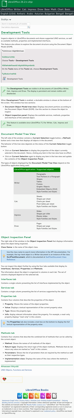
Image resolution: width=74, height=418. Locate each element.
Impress (32, 9)
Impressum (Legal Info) (10, 400)
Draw (40, 9)
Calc (24, 9)
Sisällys (4, 19)
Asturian (38, 13)
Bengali (60, 13)
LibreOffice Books (37, 389)
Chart (60, 9)
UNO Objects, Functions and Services (16, 370)
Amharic (21, 13)
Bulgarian (50, 13)
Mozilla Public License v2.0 (36, 405)
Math (53, 9)
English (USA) (8, 13)
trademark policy (49, 411)
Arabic (30, 13)
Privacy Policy (24, 400)
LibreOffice (7, 9)
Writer (17, 9)
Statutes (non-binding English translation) (45, 400)
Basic (67, 9)
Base (47, 9)
